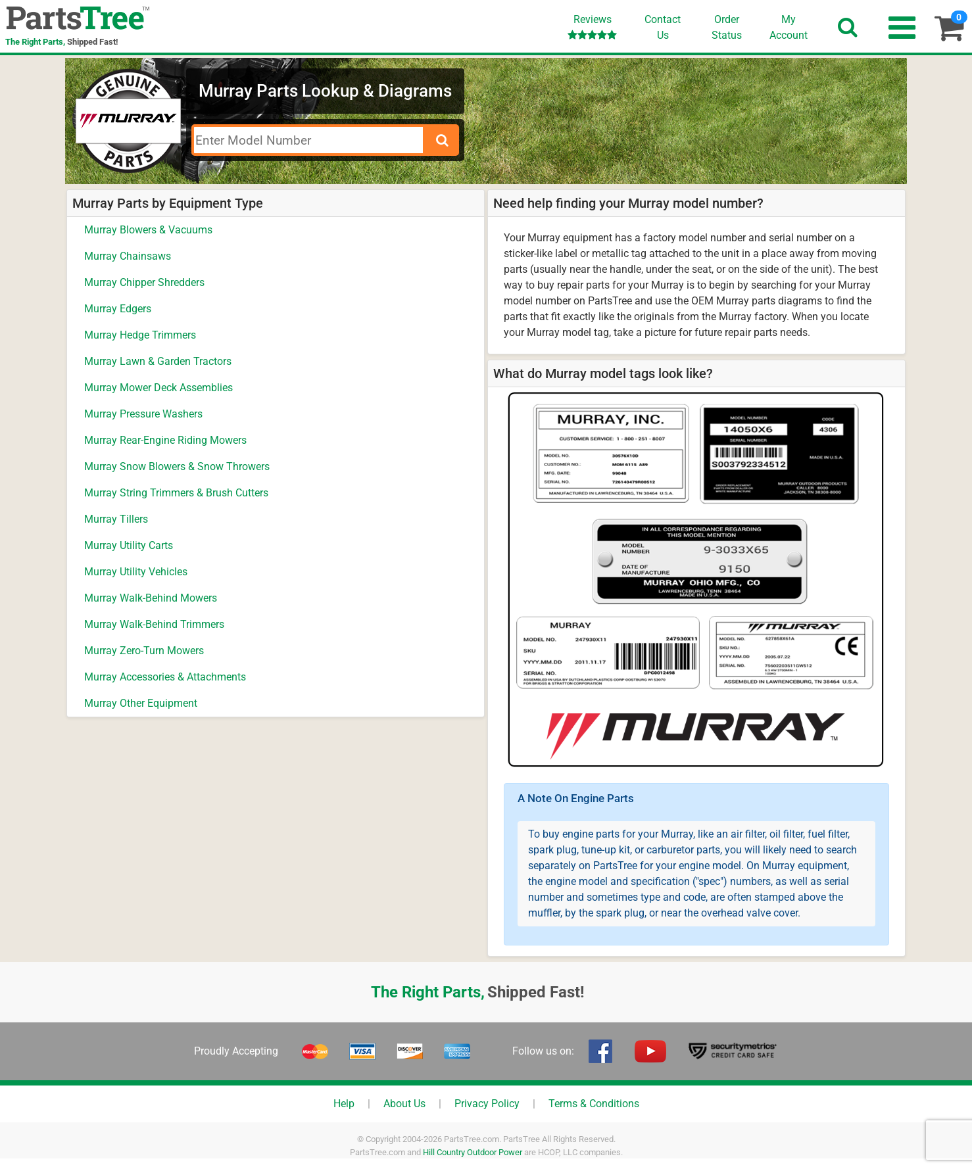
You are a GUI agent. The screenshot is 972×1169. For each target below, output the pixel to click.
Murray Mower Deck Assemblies (158, 387)
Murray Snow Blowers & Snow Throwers (177, 466)
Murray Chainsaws (127, 256)
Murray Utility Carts (128, 545)
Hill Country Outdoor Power (472, 1152)
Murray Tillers (116, 519)
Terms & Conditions (593, 1103)
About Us (404, 1103)
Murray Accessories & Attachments (165, 677)
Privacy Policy (487, 1103)
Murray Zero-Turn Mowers (144, 650)
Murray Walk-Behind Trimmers (154, 624)
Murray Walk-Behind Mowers (150, 598)
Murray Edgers (117, 308)
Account (788, 27)
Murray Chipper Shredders (144, 282)
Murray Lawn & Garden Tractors (157, 361)
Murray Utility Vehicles (135, 571)
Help (343, 1103)
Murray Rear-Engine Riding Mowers (165, 440)
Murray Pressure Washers (143, 414)
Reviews (592, 26)
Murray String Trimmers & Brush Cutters (176, 493)
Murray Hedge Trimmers (140, 335)
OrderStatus (727, 27)
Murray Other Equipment (140, 703)
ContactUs (662, 27)
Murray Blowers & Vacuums (148, 230)
